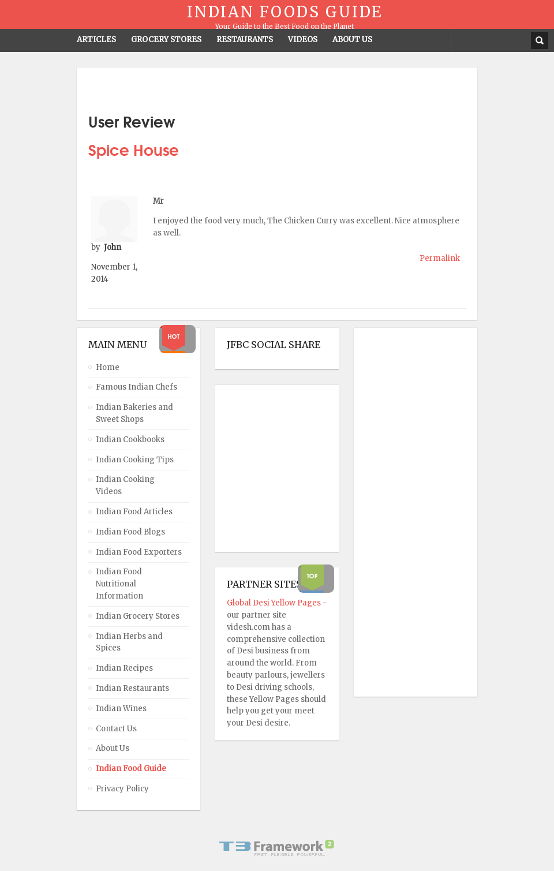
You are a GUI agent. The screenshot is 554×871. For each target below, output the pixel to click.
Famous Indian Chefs (136, 387)
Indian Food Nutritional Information (119, 584)
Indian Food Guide (131, 768)
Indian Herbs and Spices (129, 642)
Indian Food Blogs (130, 532)
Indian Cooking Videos (125, 485)
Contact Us (116, 729)
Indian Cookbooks (130, 439)
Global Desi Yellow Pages (275, 603)
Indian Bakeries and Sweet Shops (134, 413)
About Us (112, 748)
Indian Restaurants (132, 688)
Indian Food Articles (134, 512)
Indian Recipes (124, 668)
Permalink (440, 258)
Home (107, 367)
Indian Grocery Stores (137, 616)
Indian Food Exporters (139, 552)
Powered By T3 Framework (277, 848)
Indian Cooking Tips (135, 460)
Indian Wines (121, 708)
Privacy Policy (122, 789)
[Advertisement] (411, 512)
